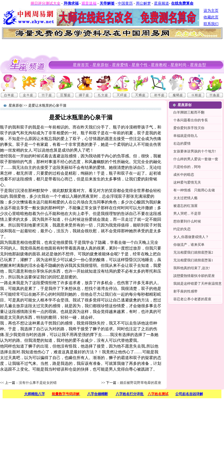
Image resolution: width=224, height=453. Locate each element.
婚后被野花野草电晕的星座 (140, 383)
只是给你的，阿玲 (187, 167)
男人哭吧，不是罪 (187, 214)
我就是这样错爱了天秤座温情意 (197, 284)
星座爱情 (120, 65)
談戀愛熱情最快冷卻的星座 (194, 276)
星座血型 (198, 65)
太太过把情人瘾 (185, 198)
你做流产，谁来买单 (188, 245)
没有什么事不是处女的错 (38, 383)
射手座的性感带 (185, 291)
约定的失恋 (182, 229)
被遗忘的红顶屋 (185, 206)
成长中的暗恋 (183, 175)
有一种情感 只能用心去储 (194, 190)
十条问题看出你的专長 (190, 120)
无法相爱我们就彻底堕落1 (193, 260)
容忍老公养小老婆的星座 (192, 299)
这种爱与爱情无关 (187, 182)
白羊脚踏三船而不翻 (188, 112)
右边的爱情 (182, 143)
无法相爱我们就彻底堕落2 (193, 252)
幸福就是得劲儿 (185, 136)
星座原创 (100, 65)
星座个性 (140, 65)
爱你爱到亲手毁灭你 (188, 128)
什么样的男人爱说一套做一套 (195, 159)
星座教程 (159, 65)
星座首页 (81, 65)
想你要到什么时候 (187, 221)
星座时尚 (178, 65)
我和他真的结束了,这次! (191, 268)
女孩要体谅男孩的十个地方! (194, 151)
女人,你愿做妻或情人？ (191, 237)
